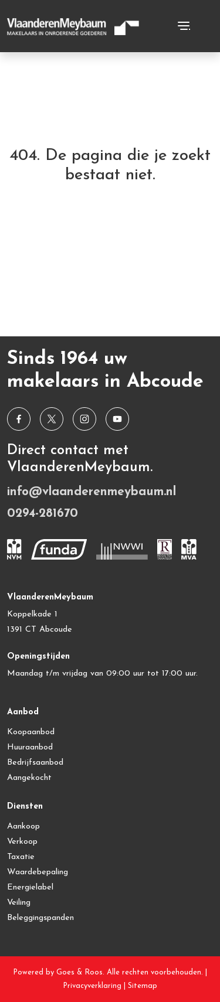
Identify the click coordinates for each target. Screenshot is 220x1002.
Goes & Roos (79, 972)
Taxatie (21, 857)
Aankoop (23, 826)
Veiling (19, 902)
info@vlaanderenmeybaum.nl (91, 492)
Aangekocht (29, 777)
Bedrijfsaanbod (35, 762)
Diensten (25, 806)
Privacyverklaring (92, 986)
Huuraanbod (30, 747)
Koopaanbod (31, 732)
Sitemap (142, 986)
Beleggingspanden (40, 918)
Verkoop (22, 841)
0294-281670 (42, 513)
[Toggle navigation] (183, 26)
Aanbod (23, 712)
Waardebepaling (37, 872)
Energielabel (30, 887)
